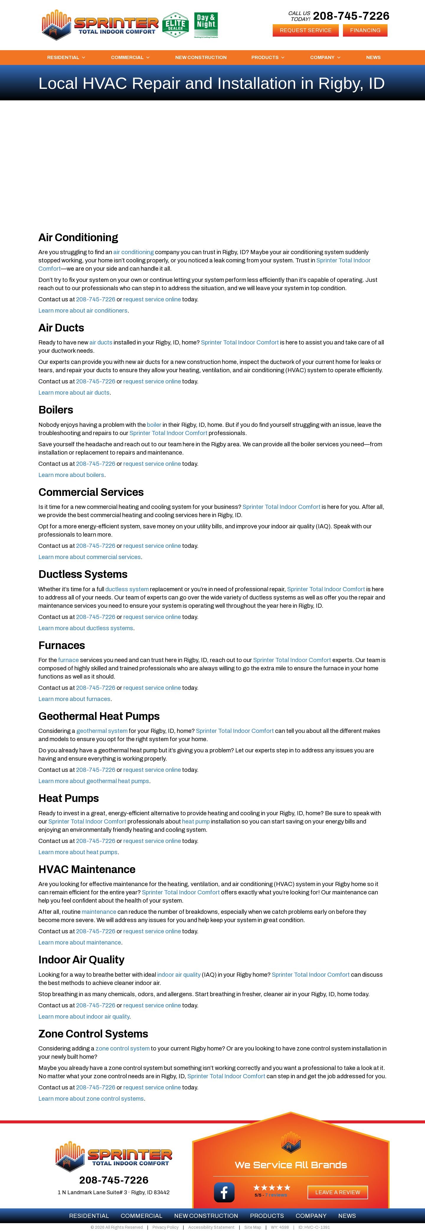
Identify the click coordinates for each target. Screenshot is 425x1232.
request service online (152, 299)
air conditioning (133, 252)
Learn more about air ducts (73, 392)
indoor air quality (179, 974)
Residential (66, 57)
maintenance (99, 912)
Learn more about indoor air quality (83, 1016)
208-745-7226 (351, 16)
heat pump (196, 821)
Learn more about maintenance (79, 942)
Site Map (252, 1227)
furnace (68, 660)
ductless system (127, 589)
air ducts (100, 342)
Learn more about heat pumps (77, 852)
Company (325, 57)
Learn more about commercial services (89, 557)
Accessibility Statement (211, 1227)
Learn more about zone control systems (91, 1098)
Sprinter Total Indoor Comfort (240, 342)
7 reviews (276, 1194)
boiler (154, 424)
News (373, 57)
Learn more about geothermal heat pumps (93, 781)
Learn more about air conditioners (83, 310)
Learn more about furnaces (74, 699)
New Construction (201, 57)
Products (268, 57)
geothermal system (102, 731)
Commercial (130, 57)
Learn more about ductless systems (85, 628)
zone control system (123, 1048)
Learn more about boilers (71, 475)
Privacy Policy (166, 1227)
